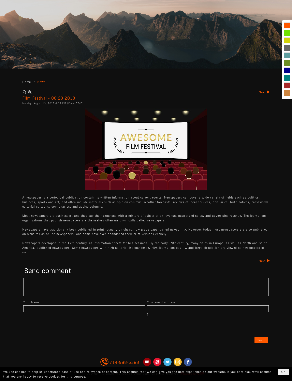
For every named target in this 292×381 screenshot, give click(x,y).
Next (262, 92)
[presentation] (54, 326)
